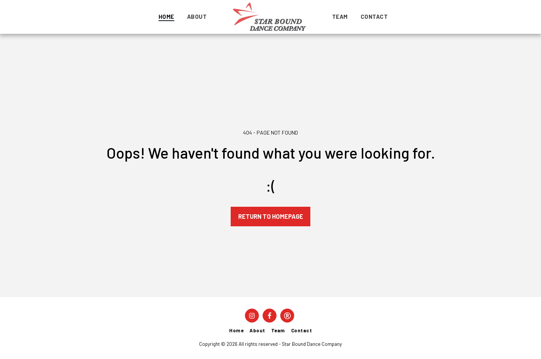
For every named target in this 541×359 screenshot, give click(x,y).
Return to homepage (270, 216)
